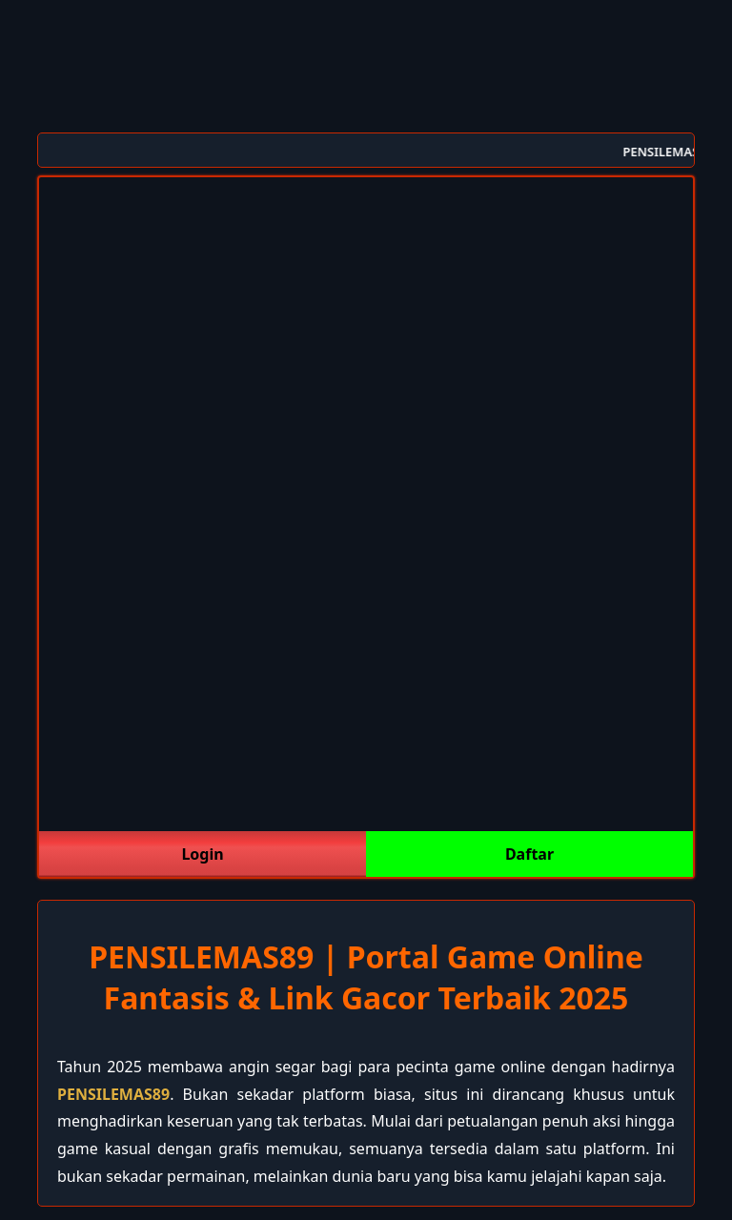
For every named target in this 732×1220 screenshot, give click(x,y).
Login (202, 854)
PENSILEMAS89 (113, 1094)
